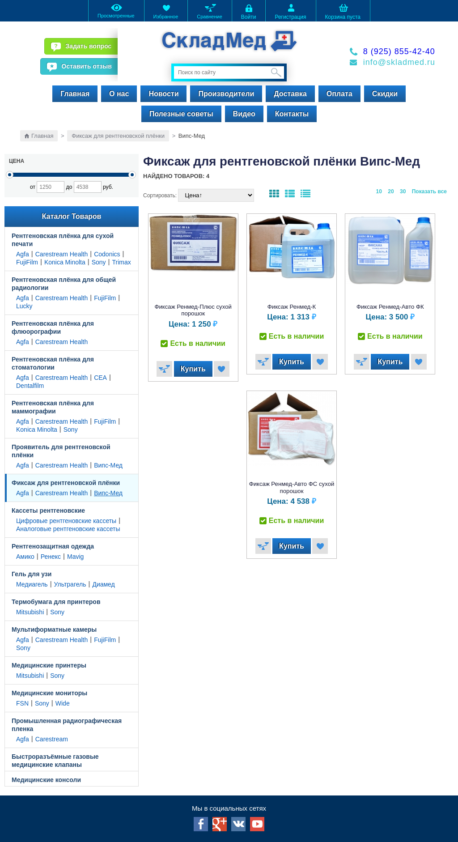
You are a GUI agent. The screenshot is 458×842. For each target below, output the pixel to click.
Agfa (22, 254)
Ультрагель (70, 584)
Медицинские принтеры (49, 665)
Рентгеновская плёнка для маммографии (53, 407)
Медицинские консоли (46, 779)
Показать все (429, 191)
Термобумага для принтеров (56, 601)
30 (403, 191)
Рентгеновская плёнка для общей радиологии (64, 283)
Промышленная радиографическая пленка (67, 724)
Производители (226, 94)
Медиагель (32, 584)
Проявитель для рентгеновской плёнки (61, 451)
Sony (99, 262)
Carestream (51, 739)
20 (391, 191)
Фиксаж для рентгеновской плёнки (118, 135)
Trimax (121, 262)
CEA (100, 377)
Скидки (385, 94)
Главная (74, 94)
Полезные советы (181, 114)
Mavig (75, 556)
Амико (25, 556)
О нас (119, 94)
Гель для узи (31, 574)
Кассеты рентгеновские (48, 510)
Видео (244, 114)
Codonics (107, 254)
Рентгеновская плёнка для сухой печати (63, 239)
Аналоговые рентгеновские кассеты (68, 528)
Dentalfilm (30, 385)
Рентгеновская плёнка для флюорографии (53, 327)
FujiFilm (27, 262)
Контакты (292, 114)
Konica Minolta (64, 262)
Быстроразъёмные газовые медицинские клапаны (55, 760)
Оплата (339, 94)
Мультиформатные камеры (54, 629)
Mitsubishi (30, 612)
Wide (62, 703)
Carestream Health (61, 254)
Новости (163, 94)
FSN (22, 703)
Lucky (24, 306)
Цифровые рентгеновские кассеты (66, 520)
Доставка (290, 94)
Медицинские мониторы (49, 693)
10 (379, 191)
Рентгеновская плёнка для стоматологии (53, 363)
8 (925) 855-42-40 (399, 51)
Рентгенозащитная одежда (53, 546)
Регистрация (290, 11)
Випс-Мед (108, 465)
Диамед (103, 584)
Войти (248, 11)
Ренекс (51, 556)
